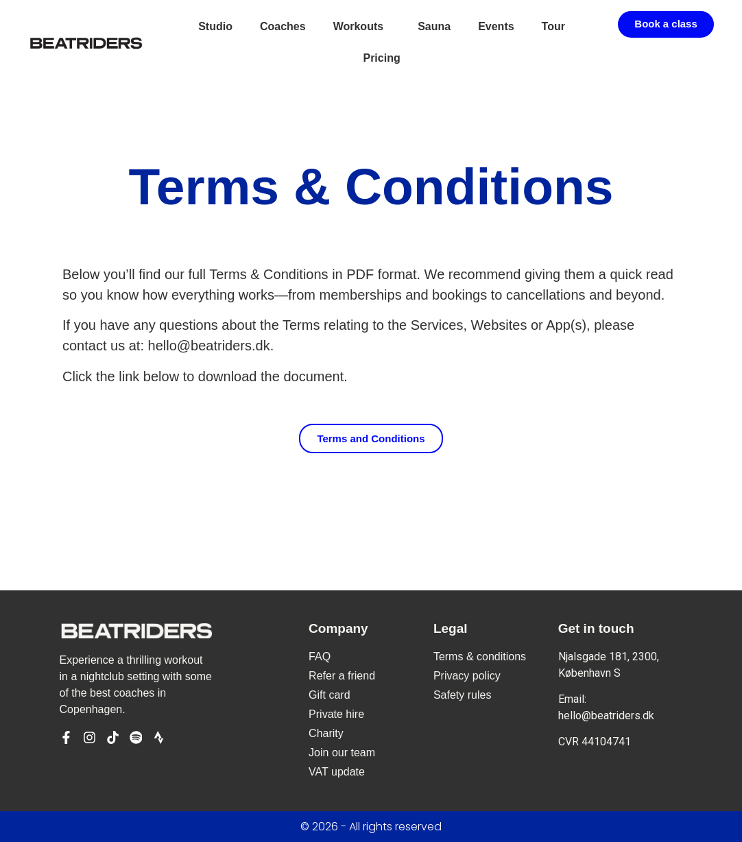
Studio (215, 26)
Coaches (283, 26)
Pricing (381, 58)
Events (496, 26)
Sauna (434, 26)
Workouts (361, 27)
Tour (553, 26)
